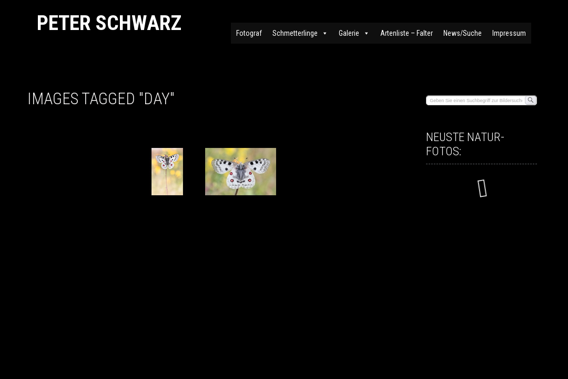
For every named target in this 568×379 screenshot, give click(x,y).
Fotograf (249, 33)
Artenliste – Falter (406, 33)
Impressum (509, 33)
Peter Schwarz (109, 23)
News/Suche (462, 33)
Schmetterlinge (300, 33)
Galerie (354, 33)
